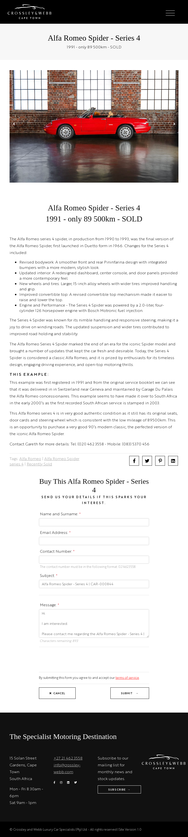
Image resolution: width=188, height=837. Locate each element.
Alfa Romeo (30, 458)
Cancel (57, 693)
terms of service (127, 677)
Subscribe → (119, 789)
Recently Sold (39, 463)
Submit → (130, 693)
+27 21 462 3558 (68, 757)
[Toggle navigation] (170, 13)
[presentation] (76, 659)
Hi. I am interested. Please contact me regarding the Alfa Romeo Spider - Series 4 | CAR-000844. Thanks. (94, 623)
